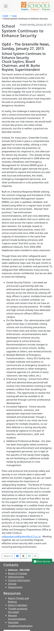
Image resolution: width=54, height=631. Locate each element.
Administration (16, 576)
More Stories (42, 561)
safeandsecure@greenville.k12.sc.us (21, 536)
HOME (5, 15)
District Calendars (17, 605)
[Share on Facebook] (17, 556)
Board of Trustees (17, 573)
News (14, 15)
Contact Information (19, 580)
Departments (15, 587)
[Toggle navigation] (6, 6)
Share (8, 556)
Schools (12, 583)
